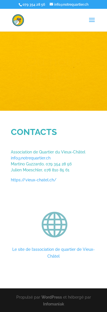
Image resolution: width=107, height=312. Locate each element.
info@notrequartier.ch (31, 158)
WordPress (51, 297)
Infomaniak (53, 304)
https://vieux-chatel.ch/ (33, 180)
